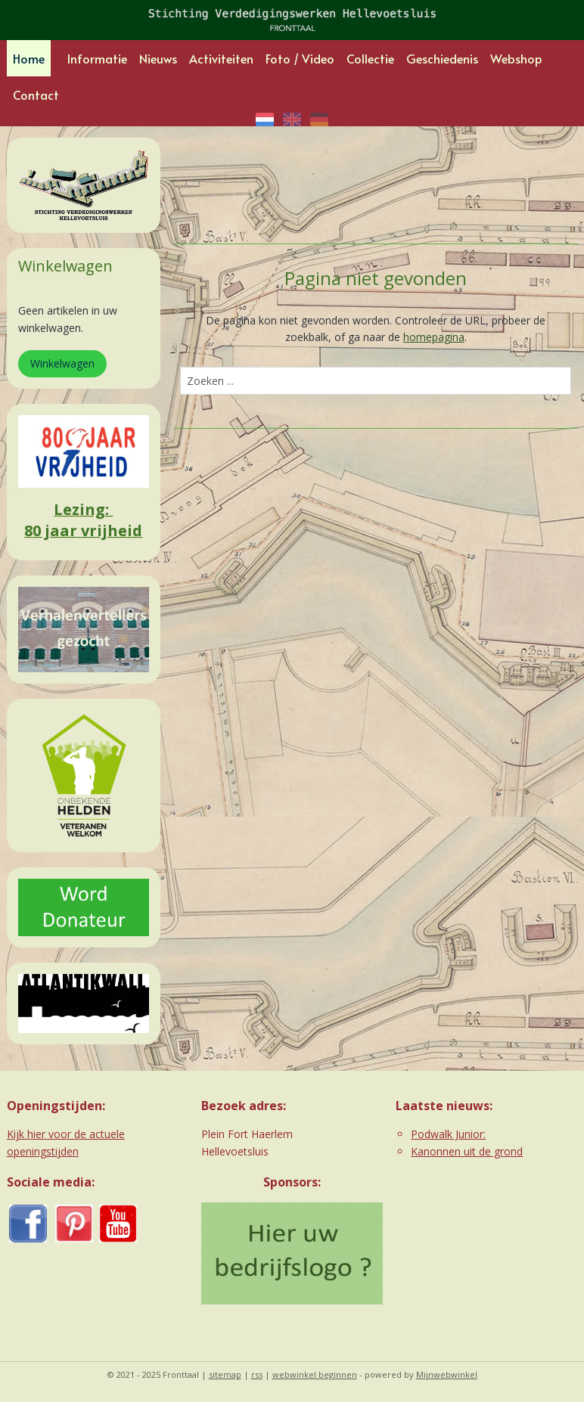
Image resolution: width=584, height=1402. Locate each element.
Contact (36, 94)
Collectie (370, 58)
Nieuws (158, 58)
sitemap (225, 1374)
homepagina (433, 337)
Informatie (97, 58)
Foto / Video (300, 58)
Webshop (516, 58)
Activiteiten (221, 58)
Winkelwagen (62, 363)
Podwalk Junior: (448, 1134)
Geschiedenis (442, 58)
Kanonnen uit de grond (467, 1151)
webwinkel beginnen (314, 1374)
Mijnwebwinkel (446, 1374)
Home (29, 58)
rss (256, 1374)
